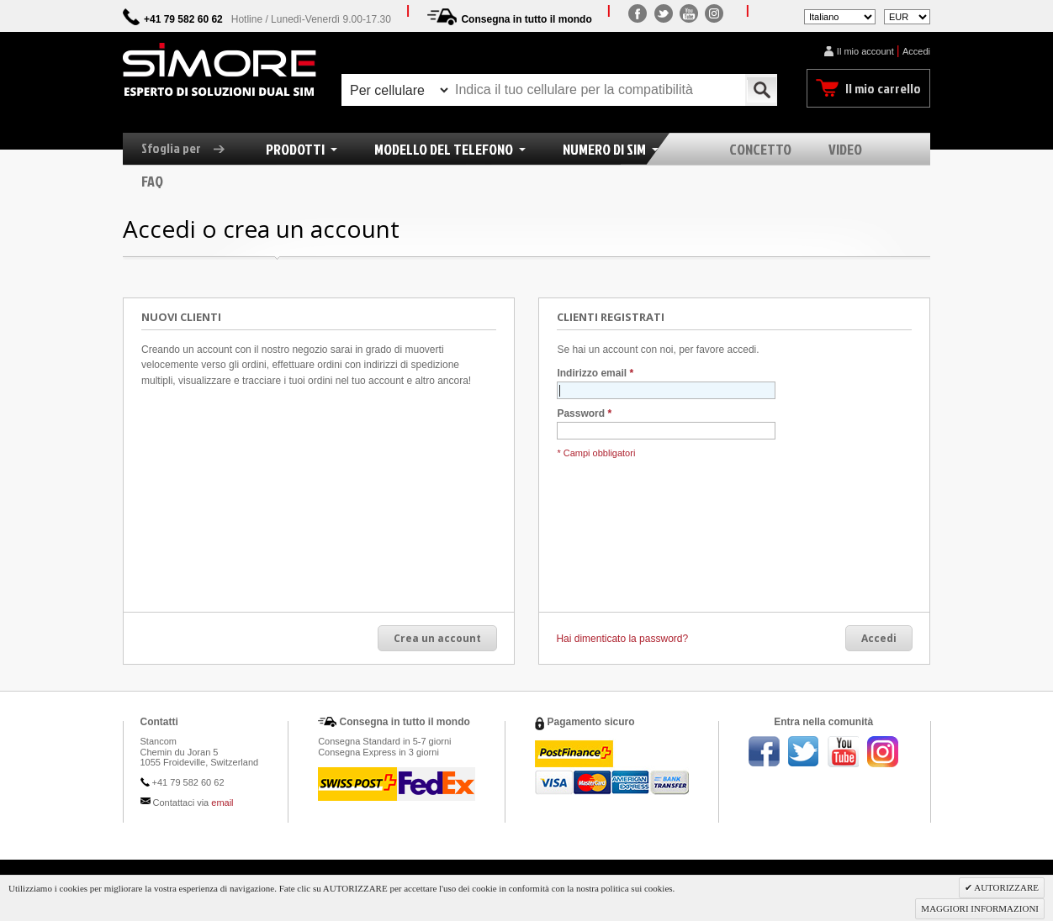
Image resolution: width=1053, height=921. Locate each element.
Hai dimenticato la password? (622, 639)
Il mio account (865, 51)
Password (581, 414)
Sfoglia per (189, 148)
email (222, 802)
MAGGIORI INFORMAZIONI (980, 908)
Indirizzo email (592, 374)
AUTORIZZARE (1005, 887)
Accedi (916, 51)
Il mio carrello (883, 88)
